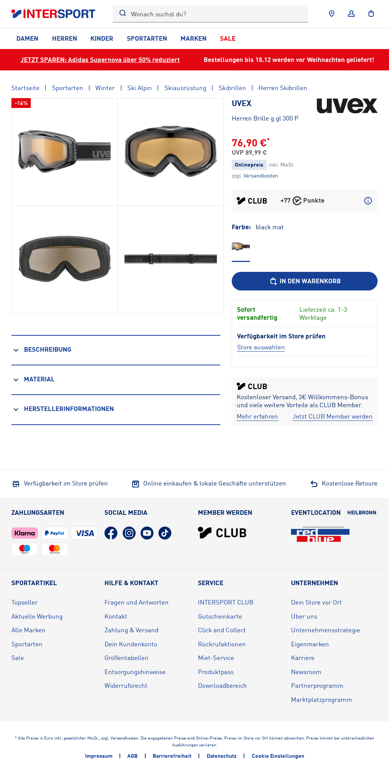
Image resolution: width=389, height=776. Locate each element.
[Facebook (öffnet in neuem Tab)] (110, 533)
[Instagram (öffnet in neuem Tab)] (129, 533)
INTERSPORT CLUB (225, 602)
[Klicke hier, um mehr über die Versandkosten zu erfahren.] (261, 175)
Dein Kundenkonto (130, 644)
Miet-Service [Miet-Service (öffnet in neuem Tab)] (216, 658)
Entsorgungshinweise (135, 672)
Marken (193, 38)
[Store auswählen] (261, 347)
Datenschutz (222, 755)
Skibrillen (232, 88)
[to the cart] (371, 13)
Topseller (24, 602)
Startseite (25, 88)
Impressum (98, 755)
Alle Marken (28, 630)
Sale (228, 38)
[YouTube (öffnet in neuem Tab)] (147, 533)
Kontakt (115, 616)
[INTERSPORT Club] (222, 533)
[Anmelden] (351, 13)
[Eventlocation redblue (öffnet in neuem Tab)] (320, 534)
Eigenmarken (310, 644)
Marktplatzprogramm (321, 699)
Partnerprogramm (317, 685)
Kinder (101, 38)
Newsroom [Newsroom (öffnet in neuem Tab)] (306, 672)
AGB (132, 755)
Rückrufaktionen (222, 644)
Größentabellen (126, 658)
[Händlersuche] (331, 13)
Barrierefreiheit (172, 755)
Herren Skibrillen (282, 88)
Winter (105, 88)
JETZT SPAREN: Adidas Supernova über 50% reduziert (100, 59)
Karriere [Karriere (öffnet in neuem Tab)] (303, 658)
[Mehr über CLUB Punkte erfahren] (368, 200)
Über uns (304, 616)
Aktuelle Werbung (37, 616)
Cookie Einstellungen (278, 755)
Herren (64, 38)
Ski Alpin (139, 88)
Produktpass (216, 672)
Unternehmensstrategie (325, 630)
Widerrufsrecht (125, 685)
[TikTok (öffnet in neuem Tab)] (164, 533)
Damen (27, 38)
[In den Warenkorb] (305, 281)
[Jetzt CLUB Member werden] (333, 417)
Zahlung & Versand (131, 630)
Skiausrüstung (185, 88)
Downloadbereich (222, 685)
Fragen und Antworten (136, 602)
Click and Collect (222, 630)
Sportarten (147, 38)
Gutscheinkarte (220, 616)
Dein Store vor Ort (316, 602)
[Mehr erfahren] (257, 417)
